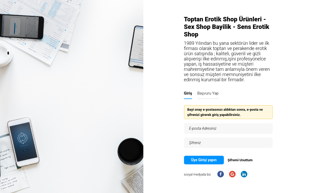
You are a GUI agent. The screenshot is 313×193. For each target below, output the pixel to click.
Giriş (188, 93)
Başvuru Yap (208, 93)
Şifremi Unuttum (240, 160)
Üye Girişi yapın (204, 160)
